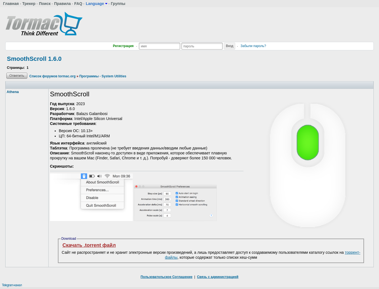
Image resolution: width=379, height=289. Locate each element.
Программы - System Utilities (102, 76)
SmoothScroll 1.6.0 (34, 58)
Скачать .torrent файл (89, 245)
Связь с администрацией (217, 277)
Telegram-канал (12, 285)
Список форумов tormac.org (52, 76)
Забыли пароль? (253, 46)
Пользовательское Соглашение (166, 277)
